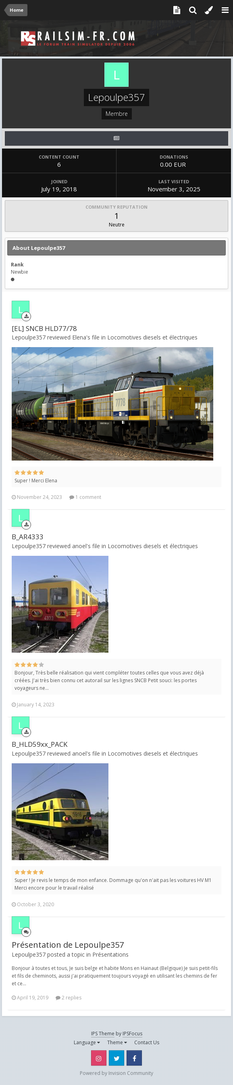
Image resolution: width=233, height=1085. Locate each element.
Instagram (98, 1058)
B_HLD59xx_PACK (39, 744)
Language (87, 1042)
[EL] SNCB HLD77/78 (44, 328)
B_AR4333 (28, 536)
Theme (117, 1042)
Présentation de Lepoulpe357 (68, 944)
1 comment (85, 497)
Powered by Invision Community (116, 1073)
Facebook (134, 1058)
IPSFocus (132, 1033)
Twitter (116, 1058)
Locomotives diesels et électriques (152, 337)
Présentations (110, 954)
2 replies (68, 997)
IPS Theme (102, 1033)
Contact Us (146, 1042)
